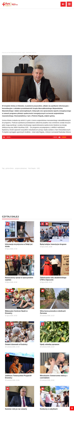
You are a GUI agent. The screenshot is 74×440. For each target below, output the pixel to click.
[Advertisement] (37, 154)
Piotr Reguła (32, 168)
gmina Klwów (10, 168)
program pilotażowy (21, 168)
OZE (38, 168)
